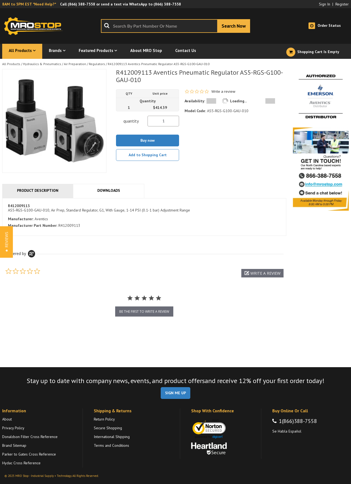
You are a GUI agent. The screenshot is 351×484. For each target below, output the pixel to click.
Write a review (223, 91)
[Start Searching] (233, 26)
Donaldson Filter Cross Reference (30, 436)
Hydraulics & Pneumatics (42, 64)
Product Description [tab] (37, 190)
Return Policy (104, 419)
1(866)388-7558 (298, 421)
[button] (262, 273)
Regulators (97, 64)
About (7, 419)
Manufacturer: (20, 218)
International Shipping (112, 436)
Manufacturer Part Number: (32, 225)
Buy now (147, 140)
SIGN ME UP (175, 392)
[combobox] (175, 26)
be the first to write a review (144, 311)
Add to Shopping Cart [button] (148, 154)
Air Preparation (75, 64)
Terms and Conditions (111, 445)
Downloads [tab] (108, 190)
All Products (11, 64)
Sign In (324, 4)
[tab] (144, 217)
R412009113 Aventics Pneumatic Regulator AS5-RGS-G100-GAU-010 (159, 64)
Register (342, 4)
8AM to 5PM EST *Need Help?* (29, 4)
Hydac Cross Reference (21, 462)
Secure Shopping (108, 427)
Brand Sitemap (14, 445)
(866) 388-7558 (81, 4)
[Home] (35, 26)
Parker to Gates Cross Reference (29, 454)
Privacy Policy (13, 427)
